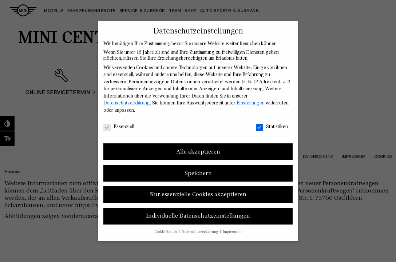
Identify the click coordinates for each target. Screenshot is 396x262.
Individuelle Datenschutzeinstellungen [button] (198, 215)
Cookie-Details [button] (166, 232)
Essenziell (118, 127)
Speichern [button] (198, 173)
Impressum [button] (232, 232)
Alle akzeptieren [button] (198, 151)
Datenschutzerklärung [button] (200, 232)
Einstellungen (251, 103)
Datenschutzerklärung (126, 103)
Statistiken (272, 127)
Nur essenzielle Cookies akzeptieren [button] (198, 194)
